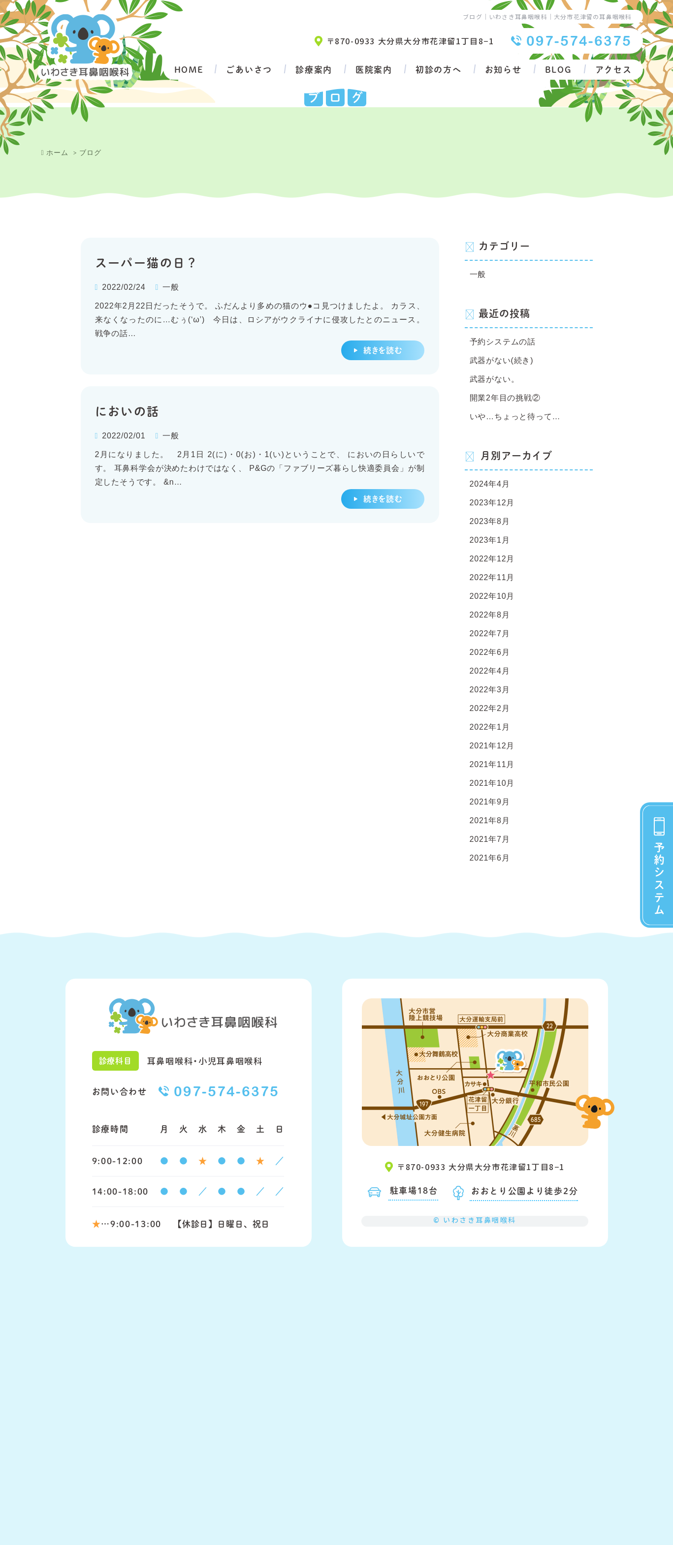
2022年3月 (490, 689)
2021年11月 (492, 764)
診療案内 (313, 69)
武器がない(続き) (502, 360)
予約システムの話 (503, 342)
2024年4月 (490, 484)
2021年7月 (490, 839)
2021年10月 (492, 783)
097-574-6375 (579, 41)
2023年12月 (492, 502)
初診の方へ (439, 69)
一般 (170, 287)
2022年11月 (492, 577)
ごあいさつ (249, 69)
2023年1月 (490, 540)
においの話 (127, 410)
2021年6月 (490, 858)
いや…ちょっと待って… (515, 416)
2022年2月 (490, 708)
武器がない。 (494, 379)
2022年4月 (490, 671)
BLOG (558, 69)
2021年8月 (490, 820)
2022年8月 (490, 615)
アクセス (613, 69)
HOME (188, 69)
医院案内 (373, 69)
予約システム (659, 878)
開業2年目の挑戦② (505, 398)
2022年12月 (492, 559)
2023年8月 (490, 521)
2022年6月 (490, 652)
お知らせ (503, 69)
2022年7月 (490, 633)
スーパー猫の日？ (147, 262)
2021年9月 (490, 802)
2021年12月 (492, 746)
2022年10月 (492, 596)
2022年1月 (490, 727)
